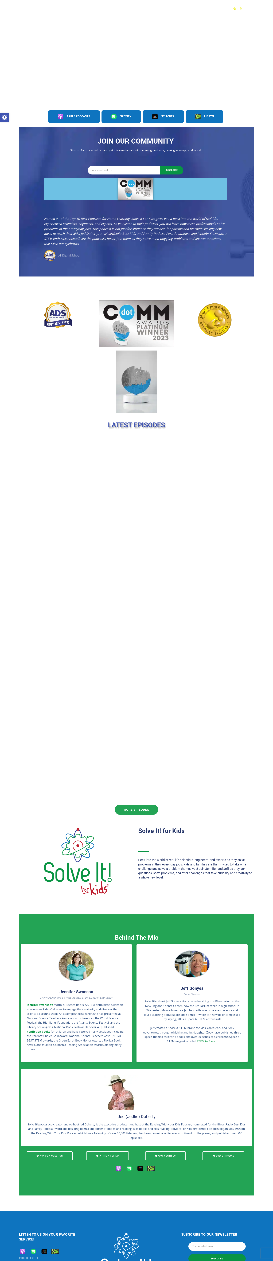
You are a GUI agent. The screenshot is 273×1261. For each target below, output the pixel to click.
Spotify (121, 116)
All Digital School (69, 255)
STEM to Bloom (207, 1041)
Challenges (160, 8)
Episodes (139, 8)
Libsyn (204, 116)
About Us (200, 8)
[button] (4, 117)
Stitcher (163, 116)
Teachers (181, 8)
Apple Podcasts (74, 116)
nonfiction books (38, 1032)
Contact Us (220, 8)
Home (123, 8)
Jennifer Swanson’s (40, 1005)
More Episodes (136, 809)
